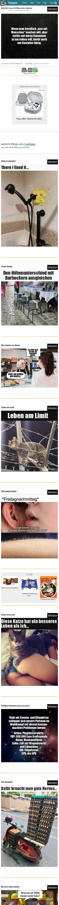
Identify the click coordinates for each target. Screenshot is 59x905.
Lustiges (10, 10)
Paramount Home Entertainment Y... (10, 588)
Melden (17, 63)
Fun (38, 3)
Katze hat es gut (8, 615)
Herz (52, 3)
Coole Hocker (7, 266)
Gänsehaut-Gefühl (9, 491)
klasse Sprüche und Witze (22, 10)
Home (24, 3)
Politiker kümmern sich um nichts (15, 706)
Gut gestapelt (6, 782)
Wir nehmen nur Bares (10, 345)
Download (11, 63)
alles (32, 3)
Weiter (52, 9)
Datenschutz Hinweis (29, 73)
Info (21, 63)
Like (3, 63)
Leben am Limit (7, 407)
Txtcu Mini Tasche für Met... (29, 119)
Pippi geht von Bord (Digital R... (48, 599)
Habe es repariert (8, 161)
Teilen (6, 63)
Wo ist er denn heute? (10, 887)
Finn (30, 63)
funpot (12, 2)
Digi (45, 3)
